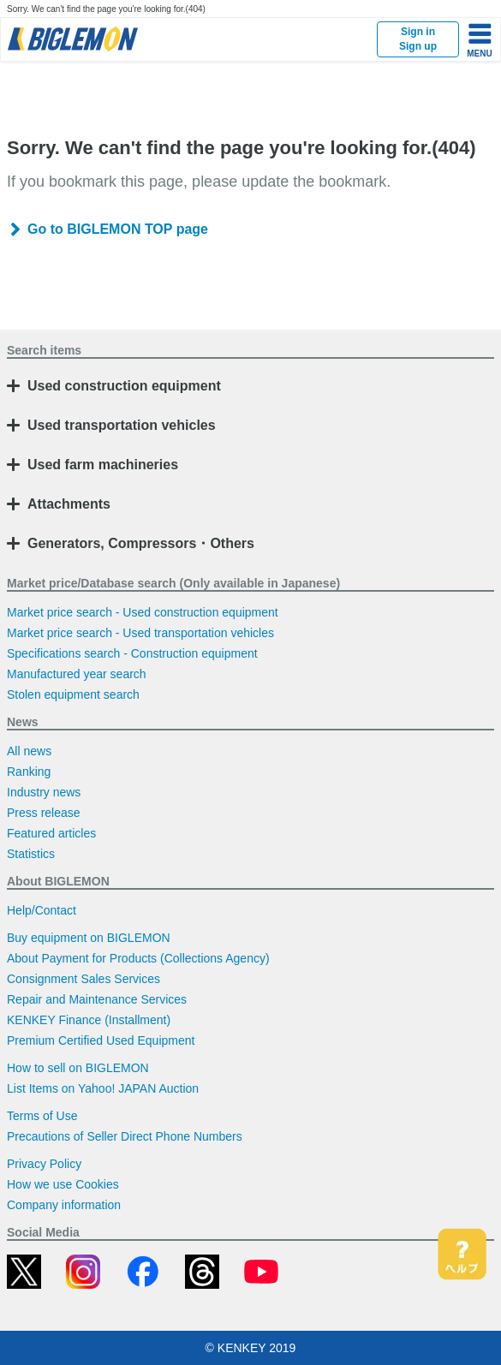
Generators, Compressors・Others (140, 543)
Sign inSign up (418, 39)
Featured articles (51, 833)
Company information (64, 1205)
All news (29, 751)
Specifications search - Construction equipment (132, 653)
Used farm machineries (102, 464)
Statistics (31, 854)
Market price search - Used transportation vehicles (140, 633)
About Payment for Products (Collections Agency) (138, 958)
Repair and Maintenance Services (97, 999)
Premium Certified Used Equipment (100, 1040)
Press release (44, 813)
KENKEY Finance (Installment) (88, 1020)
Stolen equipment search (73, 694)
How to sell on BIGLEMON (78, 1068)
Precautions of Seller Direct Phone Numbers (124, 1136)
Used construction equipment (124, 386)
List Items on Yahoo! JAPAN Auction (103, 1088)
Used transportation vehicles (121, 425)
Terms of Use (42, 1116)
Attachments (68, 504)
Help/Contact (41, 910)
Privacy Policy (44, 1164)
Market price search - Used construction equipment (142, 612)
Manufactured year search (76, 674)
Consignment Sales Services (83, 979)
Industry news (44, 792)
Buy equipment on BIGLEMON (88, 938)
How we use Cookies (63, 1184)
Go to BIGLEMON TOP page (117, 229)
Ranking (29, 771)
